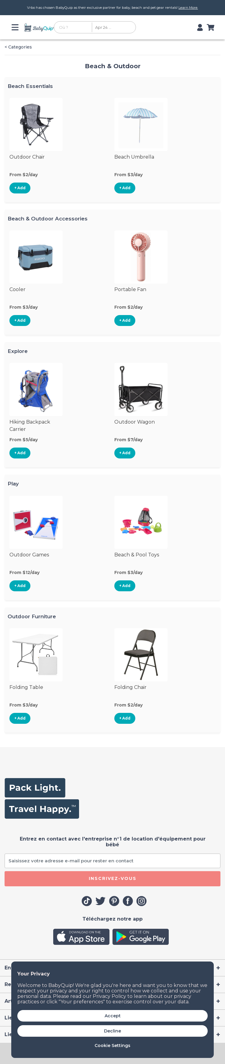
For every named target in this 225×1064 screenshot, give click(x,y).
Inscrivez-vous (113, 878)
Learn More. (188, 7)
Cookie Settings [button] (112, 1045)
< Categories (18, 47)
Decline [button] (112, 1031)
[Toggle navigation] (16, 27)
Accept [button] (113, 1016)
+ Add (20, 188)
